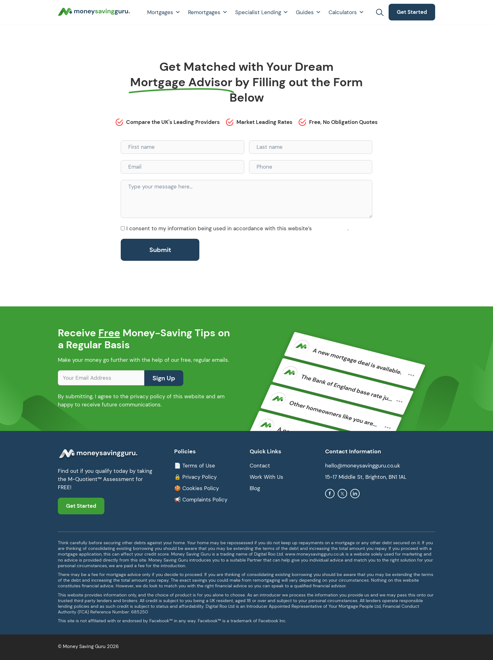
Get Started (412, 11)
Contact (260, 465)
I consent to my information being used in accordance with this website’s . (237, 228)
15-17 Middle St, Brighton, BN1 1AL (366, 476)
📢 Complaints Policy (200, 499)
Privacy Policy (330, 228)
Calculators (346, 12)
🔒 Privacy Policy (195, 476)
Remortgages (208, 12)
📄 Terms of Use (194, 465)
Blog (255, 488)
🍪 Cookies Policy (196, 488)
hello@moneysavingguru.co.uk (362, 465)
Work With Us (266, 476)
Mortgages (163, 12)
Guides (308, 12)
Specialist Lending (261, 12)
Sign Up (163, 378)
